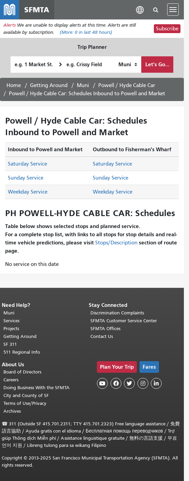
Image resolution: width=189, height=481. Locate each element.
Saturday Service (27, 164)
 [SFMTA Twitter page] (129, 383)
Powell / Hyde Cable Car (126, 85)
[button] (140, 9)
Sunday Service (25, 178)
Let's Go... (157, 64)
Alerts (9, 25)
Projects (11, 328)
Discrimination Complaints (117, 313)
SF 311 (10, 344)
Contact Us (101, 336)
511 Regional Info (21, 352)
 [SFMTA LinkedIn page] (156, 383)
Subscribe (167, 29)
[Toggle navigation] (173, 9)
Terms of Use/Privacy (24, 403)
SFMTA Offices (105, 328)
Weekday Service (27, 192)
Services (11, 321)
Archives (12, 411)
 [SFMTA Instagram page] (143, 383)
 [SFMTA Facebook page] (116, 383)
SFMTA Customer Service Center (123, 321)
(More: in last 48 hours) (86, 32)
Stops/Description (116, 243)
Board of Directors (22, 372)
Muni (83, 85)
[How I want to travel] (127, 64)
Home (13, 85)
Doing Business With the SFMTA (36, 388)
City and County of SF (26, 395)
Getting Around (49, 85)
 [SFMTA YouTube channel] (102, 383)
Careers (10, 380)
